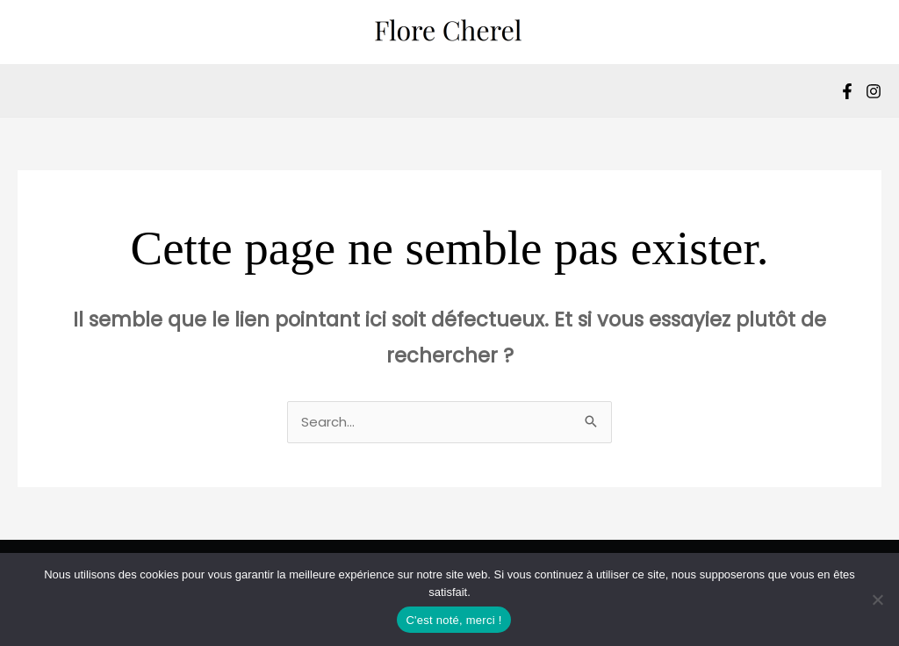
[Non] (877, 599)
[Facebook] (847, 91)
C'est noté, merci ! (453, 620)
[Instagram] (873, 91)
